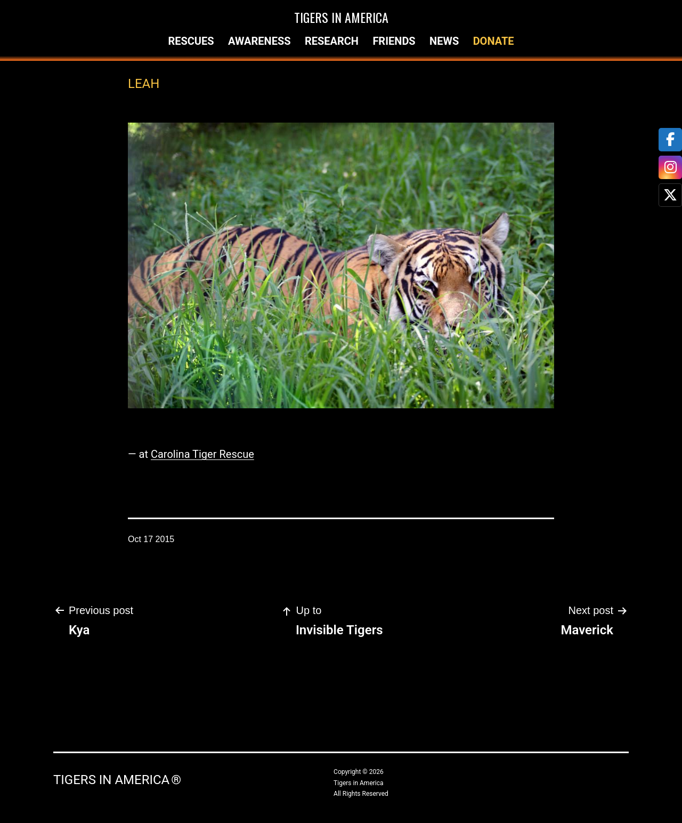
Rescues (191, 41)
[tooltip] (670, 139)
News (444, 41)
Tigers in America (341, 17)
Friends (393, 41)
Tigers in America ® (117, 779)
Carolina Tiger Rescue (202, 454)
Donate (493, 41)
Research (332, 41)
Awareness (259, 41)
